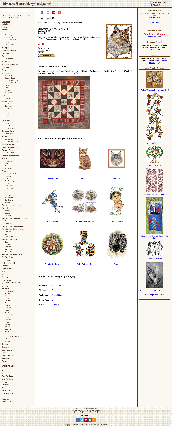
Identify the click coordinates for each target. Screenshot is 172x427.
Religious (8, 331)
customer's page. (76, 73)
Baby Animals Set (84, 264)
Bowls (7, 242)
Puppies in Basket (53, 264)
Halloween (6, 260)
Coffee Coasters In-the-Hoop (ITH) (154, 90)
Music (4, 271)
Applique (5, 48)
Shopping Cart (158, 2)
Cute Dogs (9, 35)
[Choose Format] (41, 52)
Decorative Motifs (11, 174)
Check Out (156, 5)
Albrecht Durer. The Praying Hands (154, 290)
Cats (63, 285)
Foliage (7, 178)
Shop (4, 373)
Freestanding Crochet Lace (13, 229)
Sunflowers (9, 200)
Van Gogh (8, 168)
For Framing (9, 181)
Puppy (117, 264)
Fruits (7, 113)
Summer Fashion (155, 259)
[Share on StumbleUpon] (59, 13)
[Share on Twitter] (48, 13)
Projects (5, 382)
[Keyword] (15, 10)
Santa (7, 88)
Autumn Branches (154, 143)
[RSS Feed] (94, 421)
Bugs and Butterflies (10, 64)
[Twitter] (82, 421)
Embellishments (10, 126)
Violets (7, 202)
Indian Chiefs (9, 153)
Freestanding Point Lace (12, 254)
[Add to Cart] (46, 55)
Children (8, 300)
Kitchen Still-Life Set (85, 221)
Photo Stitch (57, 295)
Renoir (7, 166)
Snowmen (8, 92)
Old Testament (14, 336)
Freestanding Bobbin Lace (12, 226)
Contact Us (6, 402)
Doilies (7, 244)
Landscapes (7, 269)
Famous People (8, 150)
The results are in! (154, 36)
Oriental (5, 277)
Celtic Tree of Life (154, 165)
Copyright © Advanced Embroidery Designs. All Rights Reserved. (86, 425)
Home (7, 317)
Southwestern (7, 350)
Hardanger (9, 251)
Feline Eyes (52, 178)
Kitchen (5, 266)
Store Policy (6, 390)
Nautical (5, 274)
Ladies (7, 115)
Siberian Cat (116, 178)
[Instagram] (90, 421)
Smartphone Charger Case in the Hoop (154, 237)
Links (4, 396)
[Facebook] (78, 421)
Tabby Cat (84, 178)
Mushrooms (9, 188)
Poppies (8, 193)
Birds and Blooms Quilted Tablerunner (154, 48)
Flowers (8, 176)
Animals (55, 285)
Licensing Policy (8, 393)
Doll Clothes (7, 121)
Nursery (8, 215)
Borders (8, 106)
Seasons (5, 347)
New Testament (14, 334)
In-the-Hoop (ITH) (9, 263)
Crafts (4, 95)
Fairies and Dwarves (10, 147)
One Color (12, 39)
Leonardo (8, 161)
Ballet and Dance (9, 50)
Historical (8, 315)
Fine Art (8, 98)
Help (3, 388)
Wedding (8, 339)
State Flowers (10, 197)
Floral (7, 111)
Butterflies (8, 108)
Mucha (7, 163)
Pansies (8, 190)
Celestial (5, 67)
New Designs (7, 379)
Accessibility (93, 412)
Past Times (6, 280)
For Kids (5, 208)
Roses (7, 118)
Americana (9, 291)
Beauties (5, 53)
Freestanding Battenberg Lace (14, 218)
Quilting (5, 286)
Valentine (5, 358)
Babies (7, 213)
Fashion (8, 223)
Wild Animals (9, 45)
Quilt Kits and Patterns (11, 283)
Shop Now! (154, 22)
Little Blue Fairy (53, 221)
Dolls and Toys (8, 131)
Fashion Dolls (10, 128)
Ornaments (12, 83)
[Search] (19, 13)
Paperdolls (9, 134)
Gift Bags (8, 249)
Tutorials (5, 385)
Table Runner (10, 236)
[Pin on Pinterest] (53, 13)
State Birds (9, 59)
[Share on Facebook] (42, 13)
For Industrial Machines (11, 205)
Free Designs (7, 376)
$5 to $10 (56, 305)
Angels (4, 27)
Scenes (7, 90)
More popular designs (154, 295)
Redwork (8, 85)
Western (8, 341)
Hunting (8, 319)
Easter (4, 137)
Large (54, 300)
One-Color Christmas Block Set (154, 194)
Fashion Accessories (10, 156)
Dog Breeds (9, 37)
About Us (5, 399)
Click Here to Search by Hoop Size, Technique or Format (16, 16)
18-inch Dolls (9, 123)
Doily (7, 221)
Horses (7, 42)
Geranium (8, 186)
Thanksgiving (7, 356)
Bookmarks (6, 62)
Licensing (85, 412)
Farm (7, 303)
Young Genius (116, 221)
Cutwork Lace (10, 78)
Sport (4, 353)
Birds (4, 56)
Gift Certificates (8, 257)
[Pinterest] (86, 421)
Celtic (4, 70)
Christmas (6, 73)
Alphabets (6, 24)
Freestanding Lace (11, 80)
